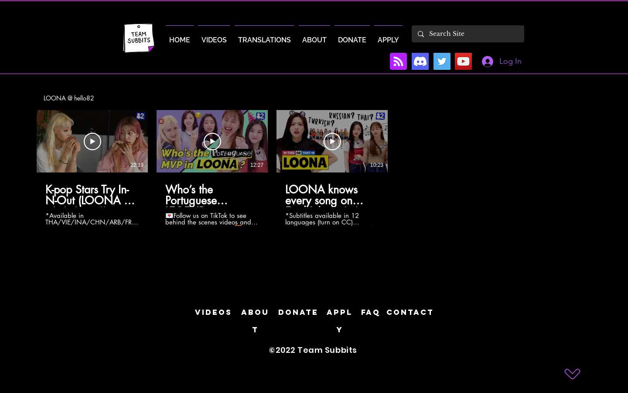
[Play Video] (92, 141)
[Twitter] (442, 61)
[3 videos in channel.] (314, 168)
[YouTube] (463, 61)
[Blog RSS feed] (398, 62)
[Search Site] (467, 33)
